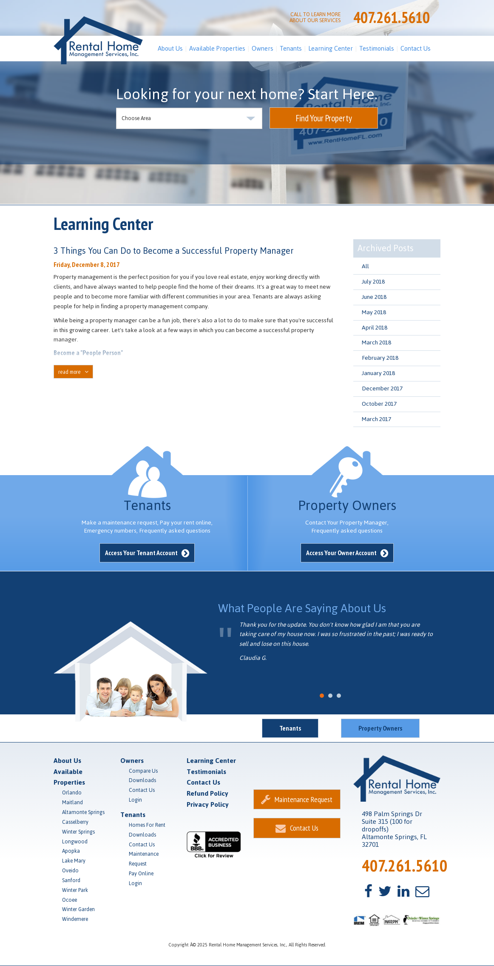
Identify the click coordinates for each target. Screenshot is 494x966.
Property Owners (380, 728)
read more (73, 372)
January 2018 (378, 373)
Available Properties (217, 48)
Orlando (72, 793)
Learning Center (330, 48)
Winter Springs (78, 832)
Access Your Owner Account (347, 552)
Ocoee (69, 900)
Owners (262, 48)
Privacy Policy (208, 804)
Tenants (291, 48)
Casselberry (75, 822)
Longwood (75, 842)
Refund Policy (207, 793)
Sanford (71, 880)
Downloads (142, 780)
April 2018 (374, 327)
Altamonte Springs (83, 812)
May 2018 (374, 312)
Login (135, 800)
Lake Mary (73, 861)
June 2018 (374, 297)
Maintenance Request (144, 859)
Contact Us (415, 48)
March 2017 (376, 419)
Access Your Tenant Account (147, 552)
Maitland (72, 802)
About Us (170, 48)
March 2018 (376, 342)
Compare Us (143, 771)
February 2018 (380, 358)
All (365, 266)
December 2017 (382, 388)
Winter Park (75, 890)
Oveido (70, 871)
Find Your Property (324, 118)
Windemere (75, 919)
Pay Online (141, 874)
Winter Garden (78, 909)
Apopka (71, 851)
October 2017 (379, 404)
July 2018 (373, 281)
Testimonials (376, 48)
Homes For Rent (147, 825)
